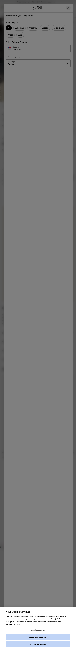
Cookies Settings (38, 640)
